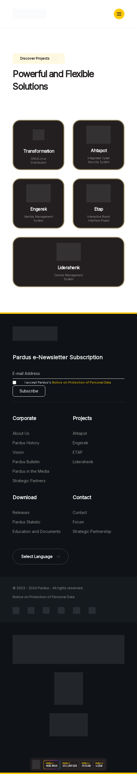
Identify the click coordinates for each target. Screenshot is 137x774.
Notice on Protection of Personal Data (81, 382)
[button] (119, 14)
